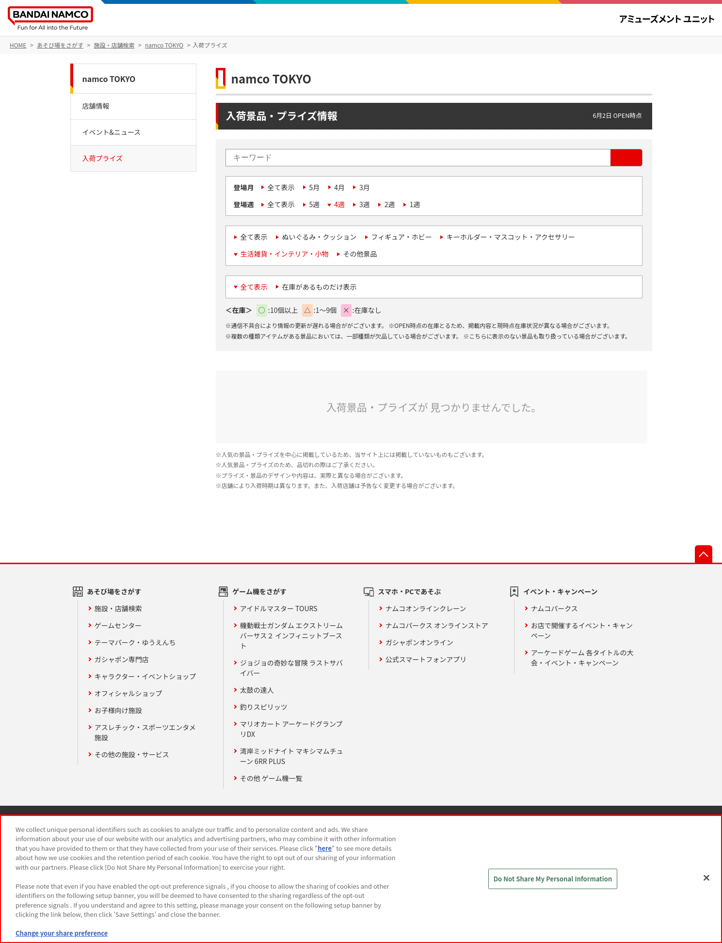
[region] (361, 879)
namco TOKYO (109, 78)
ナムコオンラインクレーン (425, 608)
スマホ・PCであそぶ (409, 591)
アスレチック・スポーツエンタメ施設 (145, 732)
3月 (364, 187)
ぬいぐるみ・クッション (319, 237)
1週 (415, 204)
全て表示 (281, 187)
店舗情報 (96, 106)
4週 (339, 204)
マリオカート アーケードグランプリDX (291, 729)
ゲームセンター (118, 625)
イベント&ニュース (111, 132)
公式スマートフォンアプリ (426, 659)
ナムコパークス (554, 608)
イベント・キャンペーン (560, 591)
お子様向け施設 (118, 710)
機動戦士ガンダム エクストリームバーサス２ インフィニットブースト (291, 635)
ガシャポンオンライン (419, 642)
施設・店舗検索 (118, 608)
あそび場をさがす (114, 591)
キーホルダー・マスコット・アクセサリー (511, 237)
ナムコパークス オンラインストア (436, 625)
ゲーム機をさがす (259, 591)
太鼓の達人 (257, 690)
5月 (314, 187)
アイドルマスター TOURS (279, 608)
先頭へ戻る (703, 554)
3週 (364, 204)
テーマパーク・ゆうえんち (135, 642)
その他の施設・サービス (132, 754)
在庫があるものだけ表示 (319, 287)
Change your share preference (62, 933)
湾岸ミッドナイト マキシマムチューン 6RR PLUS (291, 756)
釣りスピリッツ (264, 707)
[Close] (706, 877)
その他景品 (360, 254)
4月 (339, 187)
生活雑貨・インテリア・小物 (285, 254)
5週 (314, 204)
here (325, 848)
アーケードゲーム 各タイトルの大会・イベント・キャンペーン (582, 657)
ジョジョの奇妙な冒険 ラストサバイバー (291, 668)
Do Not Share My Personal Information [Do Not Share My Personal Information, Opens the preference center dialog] (553, 878)
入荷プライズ (102, 158)
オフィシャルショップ (128, 693)
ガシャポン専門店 (122, 659)
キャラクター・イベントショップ (145, 676)
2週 (390, 204)
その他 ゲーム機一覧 (271, 778)
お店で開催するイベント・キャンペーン (582, 630)
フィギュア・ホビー (401, 237)
